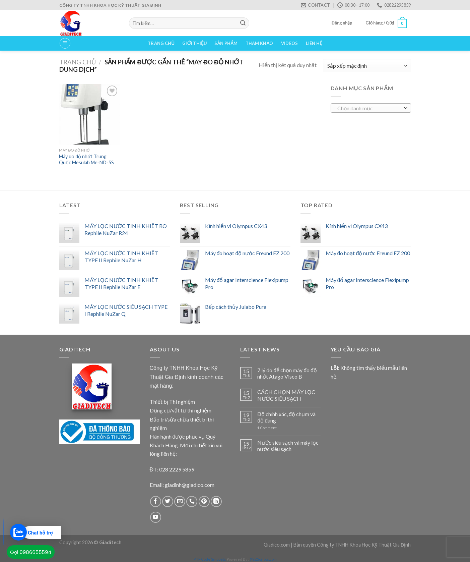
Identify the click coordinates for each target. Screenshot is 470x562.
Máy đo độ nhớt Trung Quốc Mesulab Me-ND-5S (86, 160)
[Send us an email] (179, 501)
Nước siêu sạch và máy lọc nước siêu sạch (288, 445)
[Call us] (191, 501)
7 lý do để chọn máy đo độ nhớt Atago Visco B (287, 373)
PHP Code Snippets (210, 559)
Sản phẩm (226, 43)
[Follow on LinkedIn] (216, 501)
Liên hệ (314, 43)
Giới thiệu (194, 43)
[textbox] (369, 108)
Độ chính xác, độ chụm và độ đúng (286, 417)
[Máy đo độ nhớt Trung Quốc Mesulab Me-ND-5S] (89, 114)
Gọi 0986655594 (30, 552)
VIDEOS (289, 43)
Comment (267, 428)
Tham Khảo (259, 43)
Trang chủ (161, 43)
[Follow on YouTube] (155, 517)
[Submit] (243, 23)
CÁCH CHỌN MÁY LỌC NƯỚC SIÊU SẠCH (286, 395)
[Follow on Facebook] (155, 501)
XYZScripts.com (263, 559)
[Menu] (65, 43)
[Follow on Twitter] (167, 501)
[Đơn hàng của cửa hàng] (367, 65)
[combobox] (371, 108)
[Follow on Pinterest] (204, 501)
